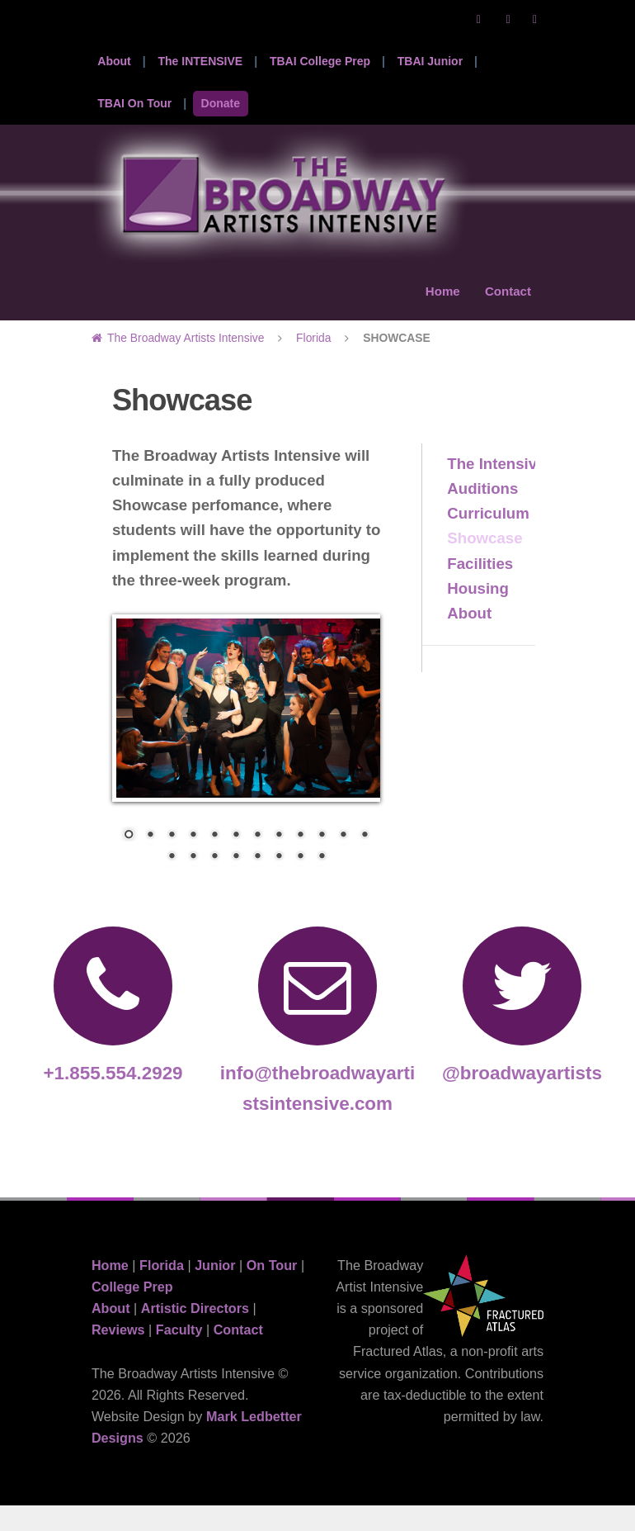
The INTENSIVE (200, 61)
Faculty (179, 1355)
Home (435, 304)
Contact (505, 304)
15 (214, 883)
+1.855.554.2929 (113, 1030)
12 (364, 860)
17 (257, 883)
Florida (313, 362)
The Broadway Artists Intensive (185, 362)
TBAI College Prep (320, 61)
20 (322, 883)
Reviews (118, 1355)
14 (193, 883)
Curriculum (488, 538)
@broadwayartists (522, 1030)
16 (236, 883)
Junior (215, 1289)
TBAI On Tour (134, 103)
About (113, 61)
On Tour (272, 1289)
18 (279, 883)
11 (343, 860)
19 (300, 883)
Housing (478, 613)
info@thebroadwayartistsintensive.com (317, 1045)
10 (322, 860)
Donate (220, 103)
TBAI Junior (430, 61)
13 (171, 883)
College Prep (132, 1311)
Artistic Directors (195, 1333)
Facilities (480, 588)
